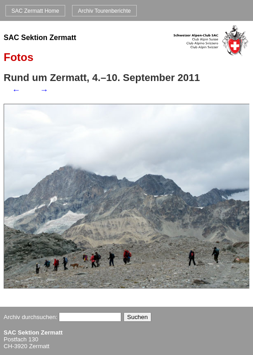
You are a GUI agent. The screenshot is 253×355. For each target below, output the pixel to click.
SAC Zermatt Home (35, 10)
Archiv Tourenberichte (104, 10)
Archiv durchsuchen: (62, 317)
